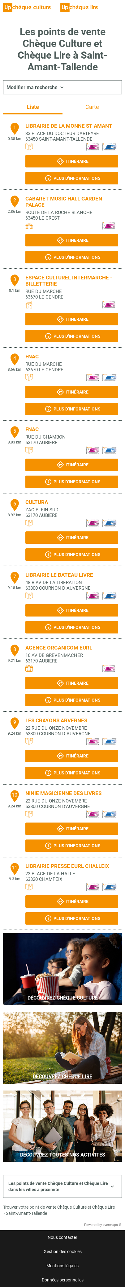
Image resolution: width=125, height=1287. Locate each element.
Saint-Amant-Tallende (26, 1213)
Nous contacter (62, 1237)
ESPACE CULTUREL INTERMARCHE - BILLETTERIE (68, 280)
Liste (33, 107)
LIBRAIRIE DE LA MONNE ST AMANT (68, 126)
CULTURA (36, 502)
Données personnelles (63, 1279)
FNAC (32, 356)
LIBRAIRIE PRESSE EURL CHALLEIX (67, 866)
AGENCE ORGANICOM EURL (58, 648)
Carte (92, 107)
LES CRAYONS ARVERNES (56, 720)
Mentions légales (62, 1265)
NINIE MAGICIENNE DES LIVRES (63, 793)
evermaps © (112, 1225)
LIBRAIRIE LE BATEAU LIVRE (59, 575)
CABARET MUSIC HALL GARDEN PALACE (63, 202)
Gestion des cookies (63, 1251)
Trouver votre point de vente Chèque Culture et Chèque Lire (59, 1207)
